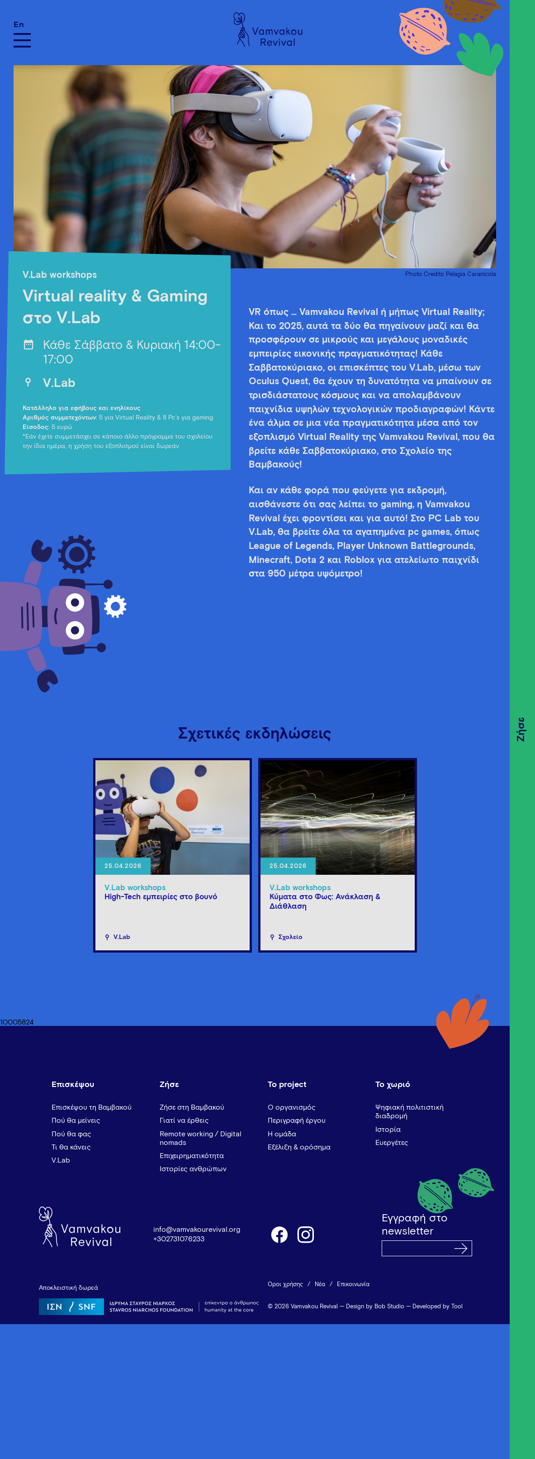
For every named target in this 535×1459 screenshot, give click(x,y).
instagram (306, 1234)
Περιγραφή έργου (297, 1120)
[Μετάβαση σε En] (22, 24)
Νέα (320, 1284)
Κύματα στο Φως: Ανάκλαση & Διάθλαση (325, 901)
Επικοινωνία (353, 1284)
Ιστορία (388, 1129)
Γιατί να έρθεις (184, 1120)
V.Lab (59, 383)
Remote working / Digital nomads (200, 1138)
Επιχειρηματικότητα (192, 1155)
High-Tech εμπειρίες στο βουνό (160, 897)
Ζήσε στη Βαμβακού (192, 1107)
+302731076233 (178, 1239)
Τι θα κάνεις (71, 1147)
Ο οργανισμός (292, 1107)
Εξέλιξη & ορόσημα (299, 1147)
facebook (279, 1234)
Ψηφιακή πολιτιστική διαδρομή (409, 1112)
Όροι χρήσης (285, 1284)
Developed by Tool (437, 1307)
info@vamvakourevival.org (196, 1229)
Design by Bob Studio (375, 1307)
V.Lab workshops (60, 275)
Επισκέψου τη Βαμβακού (92, 1107)
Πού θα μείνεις (76, 1120)
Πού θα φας (71, 1134)
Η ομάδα (282, 1134)
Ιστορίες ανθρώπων (193, 1169)
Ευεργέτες (391, 1142)
